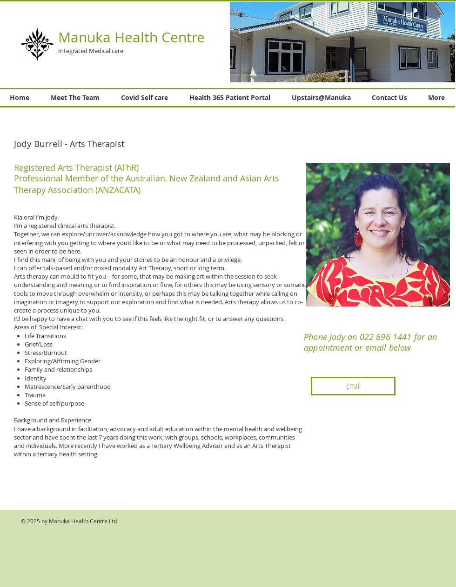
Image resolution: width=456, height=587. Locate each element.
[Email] (353, 386)
